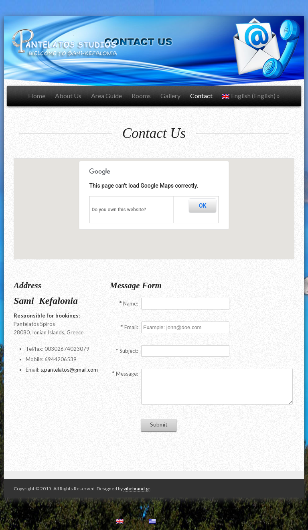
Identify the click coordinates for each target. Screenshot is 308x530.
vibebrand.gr (137, 488)
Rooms (141, 95)
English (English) (251, 95)
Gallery (170, 95)
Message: (127, 373)
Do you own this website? (119, 209)
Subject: (129, 351)
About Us (68, 95)
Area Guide (106, 95)
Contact (201, 95)
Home (36, 95)
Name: (130, 303)
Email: (131, 327)
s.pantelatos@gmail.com (69, 369)
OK (203, 205)
